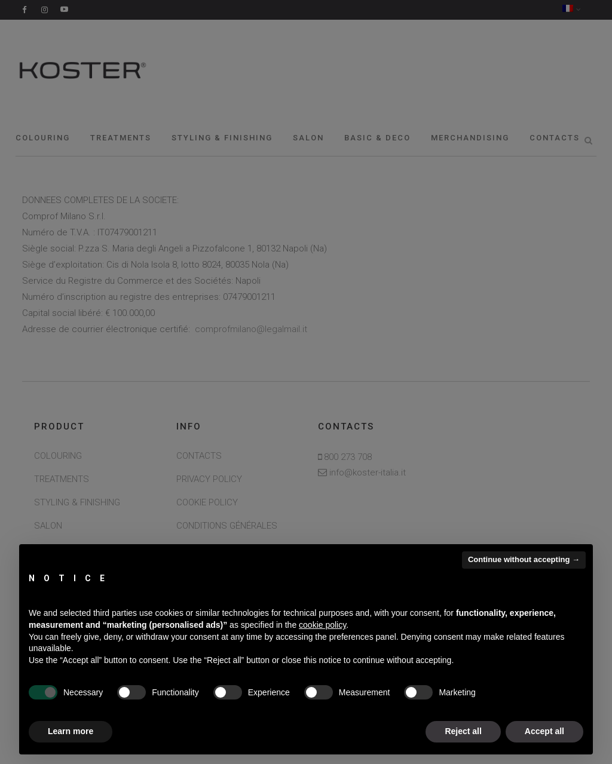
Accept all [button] (544, 731)
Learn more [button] (70, 731)
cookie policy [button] (322, 625)
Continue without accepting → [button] (524, 559)
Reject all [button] (463, 731)
